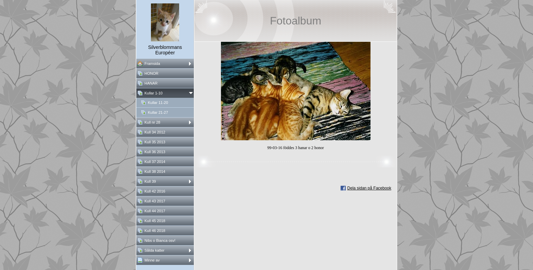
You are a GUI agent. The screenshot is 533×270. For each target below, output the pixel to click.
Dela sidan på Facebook (369, 188)
